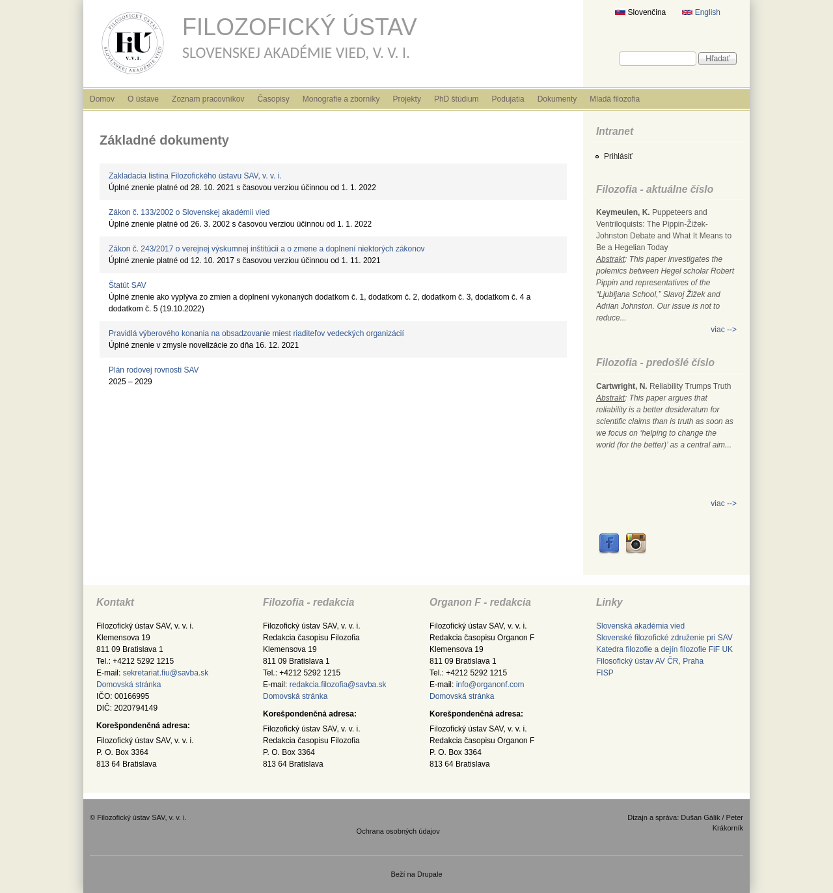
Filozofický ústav (299, 27)
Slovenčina (640, 12)
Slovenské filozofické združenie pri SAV (664, 637)
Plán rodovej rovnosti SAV (154, 370)
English (701, 12)
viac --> (724, 329)
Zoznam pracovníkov (208, 99)
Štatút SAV (127, 285)
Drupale (430, 874)
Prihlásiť (618, 156)
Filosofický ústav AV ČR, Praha (649, 661)
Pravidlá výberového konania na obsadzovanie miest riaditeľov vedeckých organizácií (256, 333)
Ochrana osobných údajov (398, 831)
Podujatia (508, 99)
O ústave (143, 99)
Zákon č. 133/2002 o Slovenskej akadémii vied (189, 212)
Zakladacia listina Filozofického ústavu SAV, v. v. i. (195, 175)
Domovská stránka (128, 684)
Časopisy (273, 99)
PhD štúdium (456, 99)
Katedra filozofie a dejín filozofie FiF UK (664, 649)
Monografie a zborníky (341, 99)
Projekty (407, 99)
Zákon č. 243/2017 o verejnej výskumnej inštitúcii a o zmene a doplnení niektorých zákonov (267, 248)
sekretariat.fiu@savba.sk (166, 672)
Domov (102, 99)
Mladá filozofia (615, 99)
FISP (605, 672)
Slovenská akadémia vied (640, 626)
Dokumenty (557, 99)
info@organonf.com (490, 684)
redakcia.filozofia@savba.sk (338, 684)
